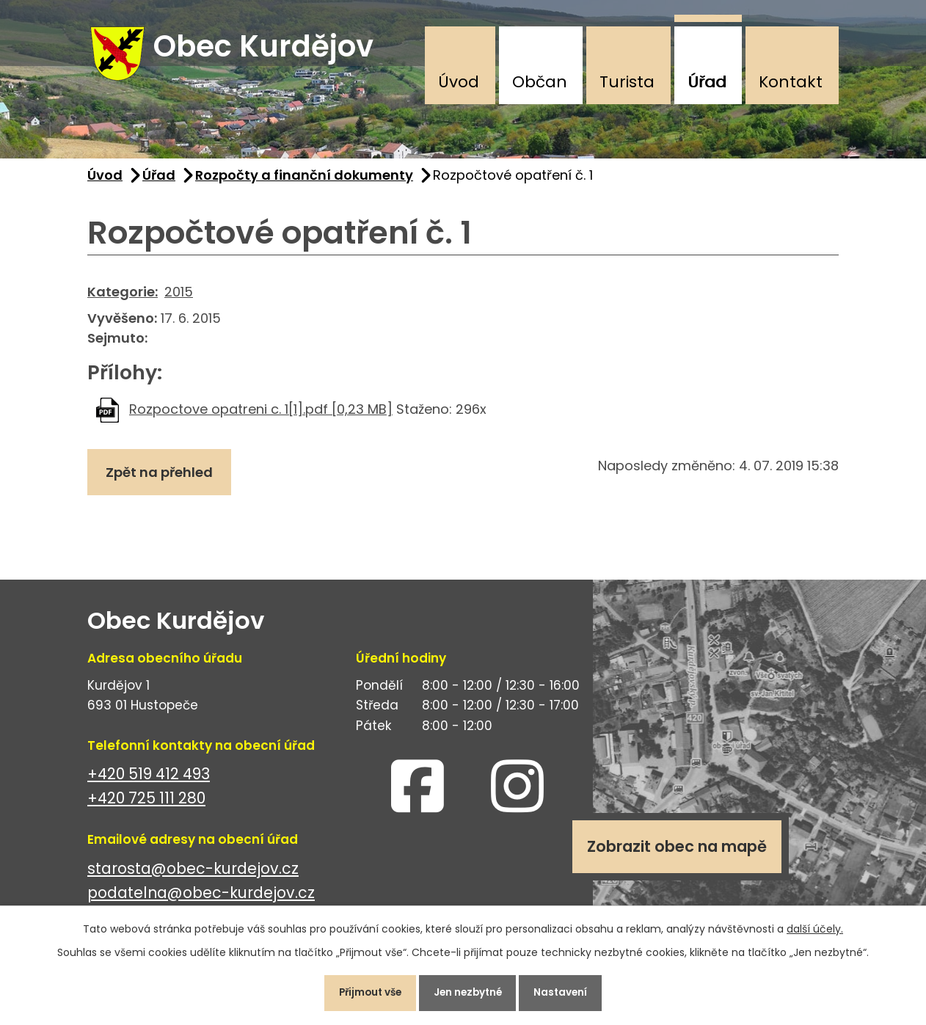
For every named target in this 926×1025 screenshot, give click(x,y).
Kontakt (791, 81)
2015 (178, 297)
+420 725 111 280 (146, 803)
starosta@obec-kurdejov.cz (193, 874)
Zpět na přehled (162, 479)
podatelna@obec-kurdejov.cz (201, 898)
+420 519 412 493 (148, 779)
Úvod (458, 81)
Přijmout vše (362, 991)
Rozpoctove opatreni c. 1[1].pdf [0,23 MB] (261, 415)
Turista (627, 81)
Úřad (707, 81)
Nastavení (569, 991)
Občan (539, 81)
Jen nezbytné (469, 991)
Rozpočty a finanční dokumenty (304, 181)
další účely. (815, 926)
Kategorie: (122, 297)
